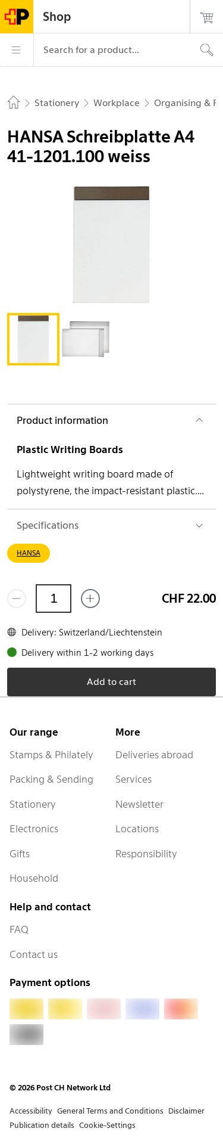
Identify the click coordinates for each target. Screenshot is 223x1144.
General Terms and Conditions (110, 1110)
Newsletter (139, 804)
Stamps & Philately (51, 755)
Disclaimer (186, 1110)
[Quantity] (53, 598)
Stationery (33, 804)
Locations (137, 829)
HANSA (28, 552)
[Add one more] (90, 598)
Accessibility (31, 1110)
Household (34, 878)
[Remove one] (16, 598)
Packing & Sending (51, 779)
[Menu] (16, 50)
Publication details (42, 1125)
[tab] (33, 339)
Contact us (34, 954)
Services (133, 779)
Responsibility (146, 854)
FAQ (19, 929)
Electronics (34, 829)
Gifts (20, 854)
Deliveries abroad (154, 755)
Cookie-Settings (107, 1125)
